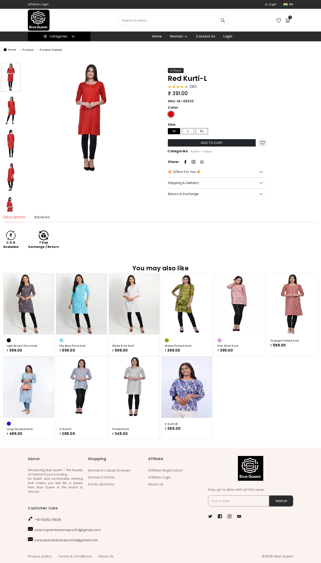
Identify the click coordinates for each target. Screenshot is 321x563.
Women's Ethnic (101, 477)
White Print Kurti (123, 354)
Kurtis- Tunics (201, 151)
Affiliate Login (38, 4)
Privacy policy (40, 556)
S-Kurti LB (171, 432)
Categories (59, 36)
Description (14, 225)
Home (157, 36)
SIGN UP (281, 501)
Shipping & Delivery (183, 183)
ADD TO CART (212, 142)
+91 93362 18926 (48, 519)
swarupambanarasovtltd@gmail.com (66, 540)
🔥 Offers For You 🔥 (184, 171)
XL (202, 131)
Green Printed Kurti (178, 354)
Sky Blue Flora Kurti (72, 354)
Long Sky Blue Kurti (20, 438)
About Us (155, 484)
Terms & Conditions (75, 556)
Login (228, 36)
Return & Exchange (183, 194)
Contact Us (205, 36)
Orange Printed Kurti (284, 349)
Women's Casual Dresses (109, 470)
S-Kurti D (65, 438)
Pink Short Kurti (227, 354)
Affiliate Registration (165, 470)
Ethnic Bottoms (101, 484)
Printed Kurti (120, 438)
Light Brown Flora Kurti (22, 354)
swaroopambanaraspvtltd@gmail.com (68, 530)
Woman (176, 36)
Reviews (42, 225)
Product (28, 50)
